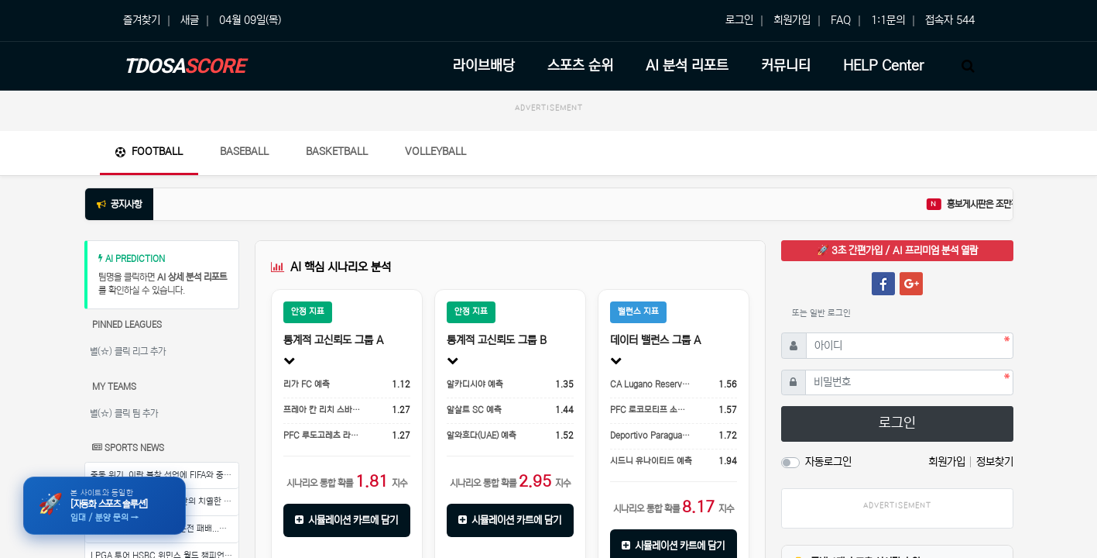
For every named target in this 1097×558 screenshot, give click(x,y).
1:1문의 (888, 20)
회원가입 (792, 20)
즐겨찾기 (141, 20)
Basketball (337, 151)
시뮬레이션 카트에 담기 (347, 520)
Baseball (244, 151)
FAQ (841, 20)
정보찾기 (994, 462)
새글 (189, 20)
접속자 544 (950, 20)
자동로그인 (828, 462)
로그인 (739, 20)
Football (149, 151)
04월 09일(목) (250, 20)
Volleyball (435, 151)
